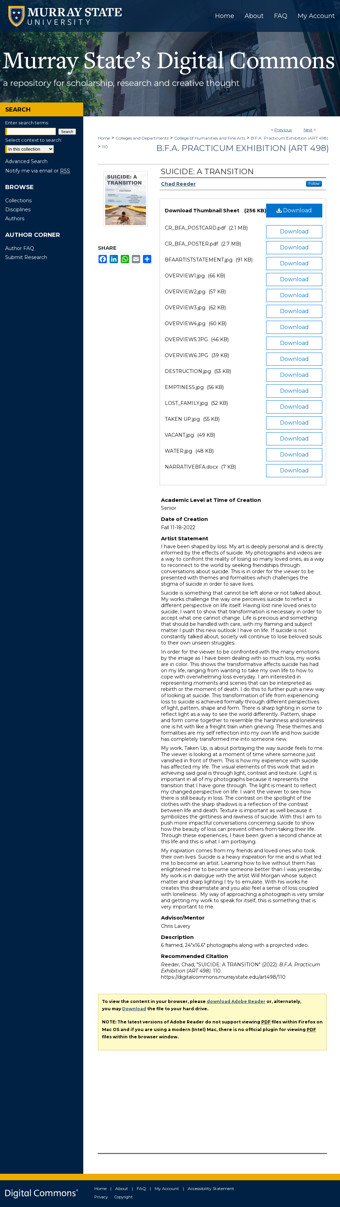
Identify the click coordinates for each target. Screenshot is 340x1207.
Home (104, 138)
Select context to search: (33, 140)
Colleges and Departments (142, 138)
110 (105, 146)
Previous (283, 129)
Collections (18, 200)
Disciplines (18, 209)
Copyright (123, 1197)
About (121, 1188)
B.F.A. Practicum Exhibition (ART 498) (289, 138)
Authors (14, 218)
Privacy (101, 1197)
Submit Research (26, 257)
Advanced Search (26, 161)
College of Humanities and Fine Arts (209, 138)
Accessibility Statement (211, 1188)
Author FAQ (19, 248)
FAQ (141, 1188)
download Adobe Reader (236, 1001)
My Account (167, 1188)
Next (308, 129)
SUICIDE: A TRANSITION (207, 171)
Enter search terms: (27, 122)
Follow (314, 183)
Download (294, 210)
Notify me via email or (37, 171)
